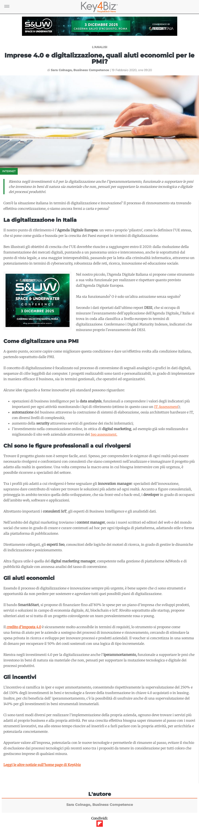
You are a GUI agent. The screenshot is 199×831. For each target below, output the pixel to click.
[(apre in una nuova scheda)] (23, 627)
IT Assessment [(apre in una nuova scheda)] (166, 407)
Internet (9, 171)
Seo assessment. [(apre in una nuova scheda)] (104, 434)
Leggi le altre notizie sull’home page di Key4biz (42, 765)
